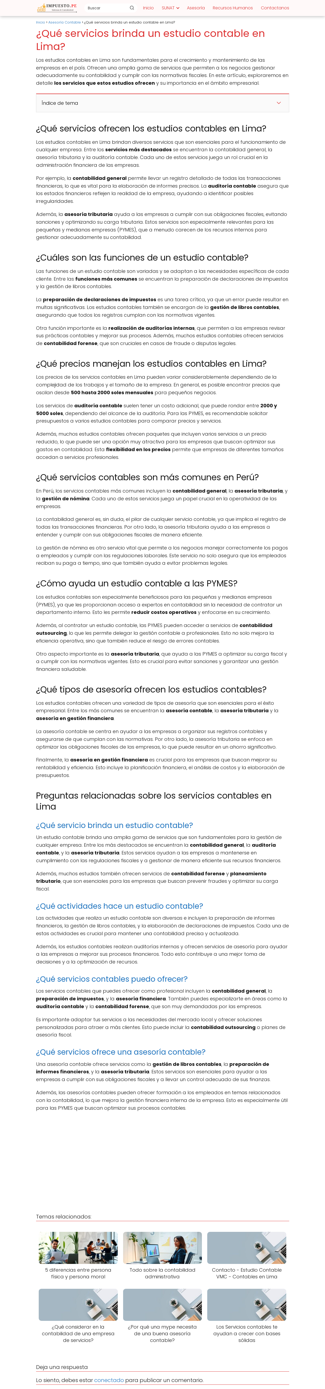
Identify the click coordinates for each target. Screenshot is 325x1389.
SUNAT (168, 8)
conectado (109, 1380)
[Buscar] (132, 7)
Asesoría (196, 8)
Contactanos (275, 8)
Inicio (148, 8)
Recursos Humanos (233, 8)
